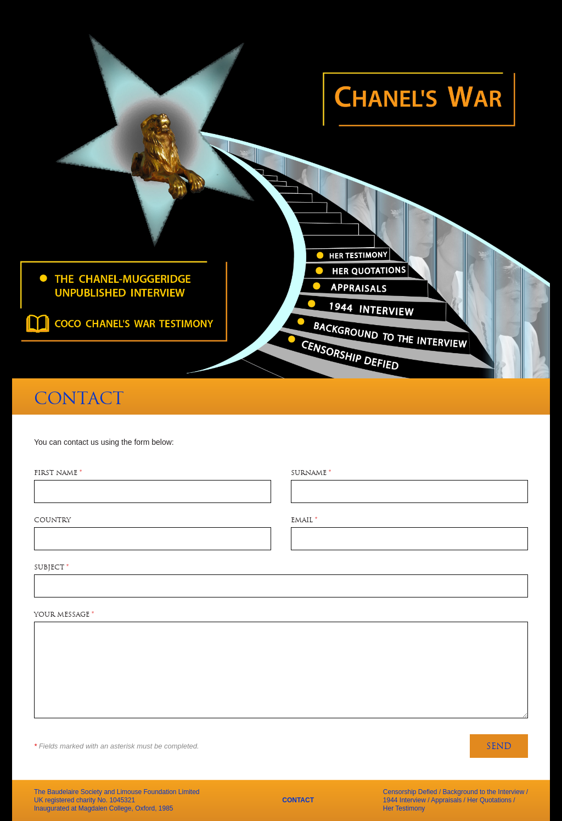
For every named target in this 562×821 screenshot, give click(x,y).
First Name (58, 473)
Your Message (64, 615)
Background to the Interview (484, 792)
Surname (311, 473)
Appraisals (446, 800)
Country (52, 520)
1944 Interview (404, 800)
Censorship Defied (410, 792)
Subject (51, 568)
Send (499, 747)
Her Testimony (404, 808)
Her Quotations (489, 800)
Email (304, 520)
